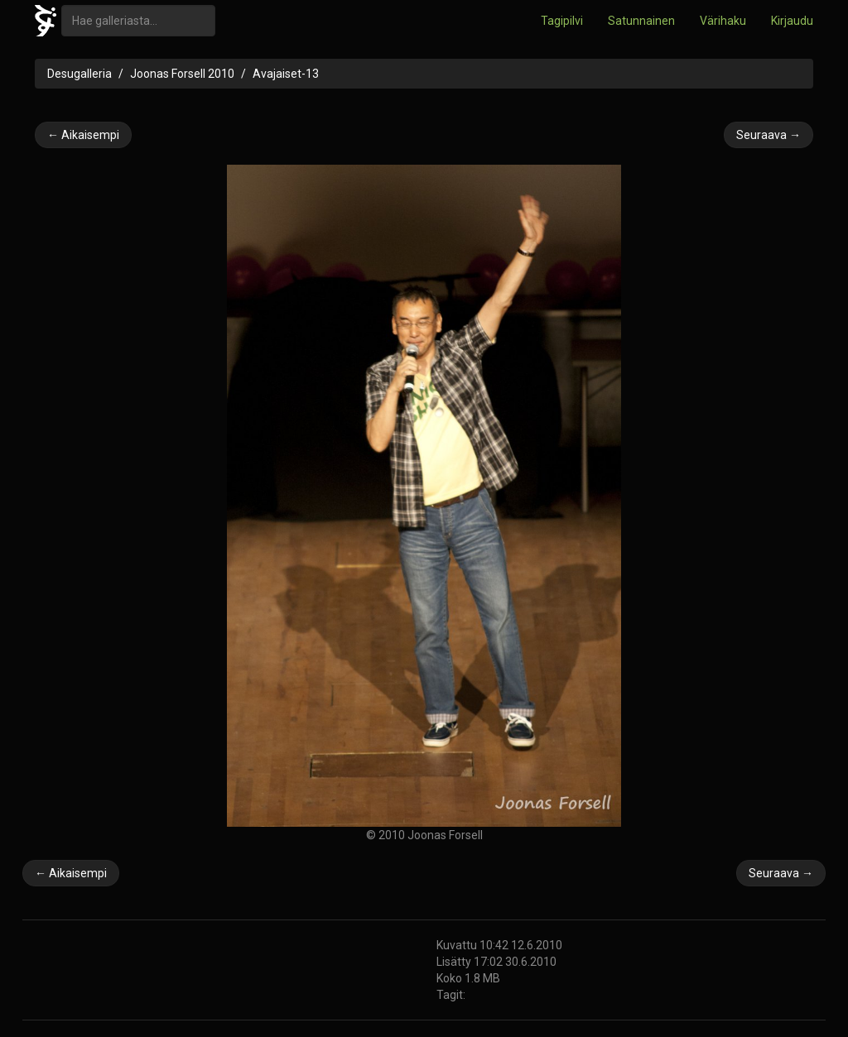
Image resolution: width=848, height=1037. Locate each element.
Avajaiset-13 (286, 73)
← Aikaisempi (83, 135)
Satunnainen (641, 20)
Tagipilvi (562, 20)
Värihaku (723, 20)
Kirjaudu (792, 20)
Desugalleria (79, 73)
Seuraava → (768, 135)
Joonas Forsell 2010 (182, 73)
